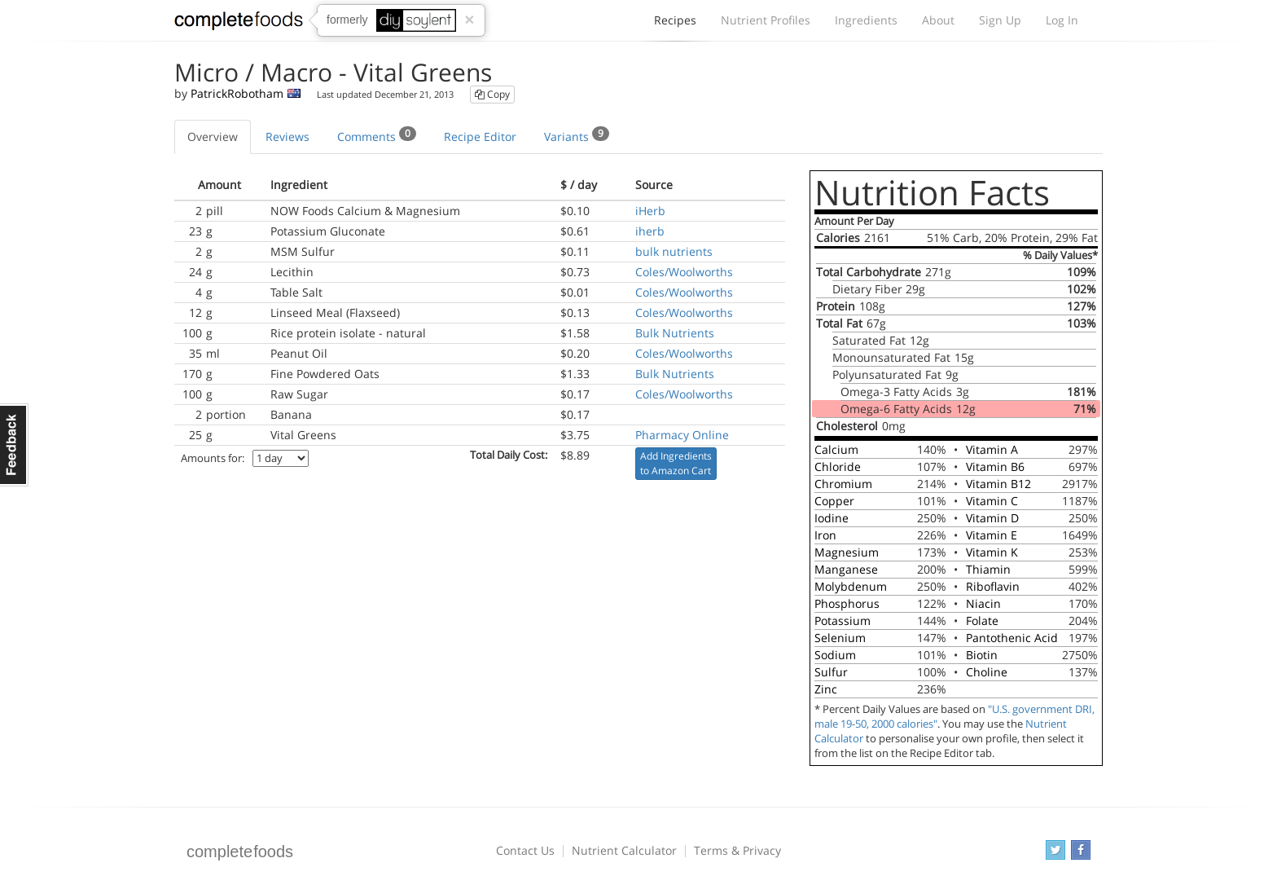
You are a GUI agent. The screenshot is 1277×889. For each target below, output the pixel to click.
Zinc (825, 689)
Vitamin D (992, 518)
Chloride (837, 466)
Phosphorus (847, 603)
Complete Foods (238, 23)
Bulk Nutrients (674, 333)
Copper (834, 500)
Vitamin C (992, 500)
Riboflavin (993, 586)
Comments (376, 135)
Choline (986, 672)
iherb (650, 231)
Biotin (982, 654)
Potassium (842, 620)
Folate (982, 620)
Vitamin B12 (998, 483)
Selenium (840, 637)
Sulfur (831, 672)
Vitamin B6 (995, 466)
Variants (576, 135)
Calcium (836, 449)
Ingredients (866, 20)
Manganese (846, 569)
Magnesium (846, 552)
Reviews (287, 136)
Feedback (14, 444)
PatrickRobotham (237, 93)
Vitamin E (991, 535)
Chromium (843, 483)
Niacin (983, 603)
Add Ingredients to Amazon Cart (676, 463)
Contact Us (525, 850)
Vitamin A (992, 449)
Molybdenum (850, 586)
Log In (1062, 20)
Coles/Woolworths (684, 271)
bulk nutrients (674, 251)
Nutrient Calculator (624, 850)
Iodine (831, 518)
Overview (212, 136)
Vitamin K (992, 552)
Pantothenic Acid (1012, 637)
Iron (825, 535)
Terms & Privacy (737, 850)
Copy (492, 94)
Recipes (675, 24)
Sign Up (1000, 20)
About (938, 20)
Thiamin (988, 569)
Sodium (835, 654)
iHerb (650, 210)
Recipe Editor (480, 136)
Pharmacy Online (682, 434)
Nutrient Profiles (765, 20)
